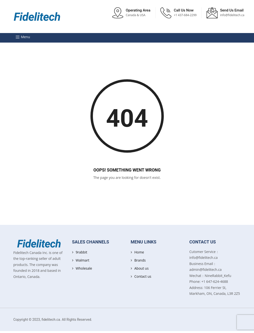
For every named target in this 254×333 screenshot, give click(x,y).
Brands (140, 260)
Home (139, 252)
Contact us (142, 276)
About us (141, 268)
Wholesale (84, 268)
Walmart (82, 260)
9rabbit (81, 252)
